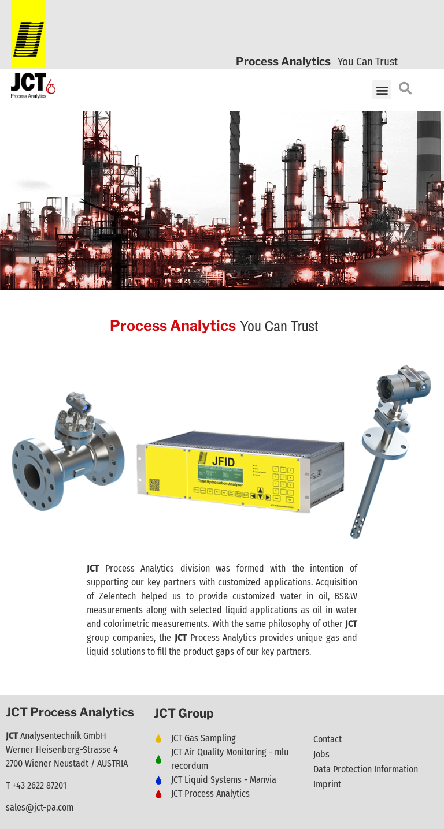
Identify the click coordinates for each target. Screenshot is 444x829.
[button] (381, 89)
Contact (327, 739)
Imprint (327, 784)
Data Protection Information (365, 769)
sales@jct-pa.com (39, 807)
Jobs (321, 754)
